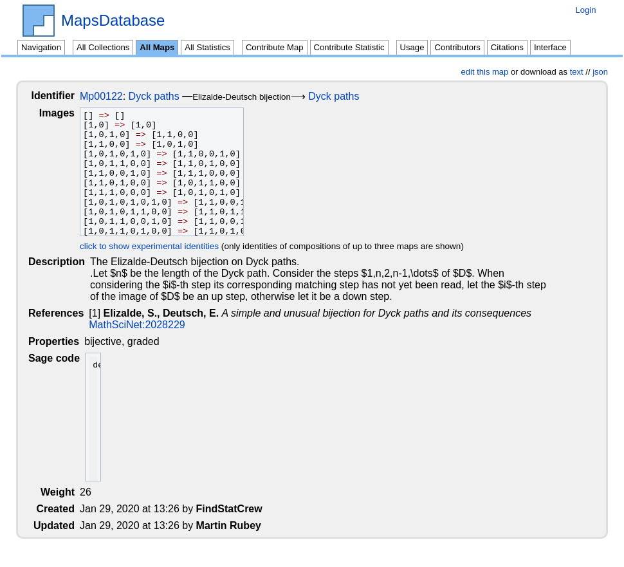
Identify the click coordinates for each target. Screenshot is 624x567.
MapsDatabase (113, 20)
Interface (550, 47)
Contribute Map (275, 47)
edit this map (485, 72)
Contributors (457, 47)
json (600, 72)
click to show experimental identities (159, 246)
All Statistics (207, 47)
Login (585, 10)
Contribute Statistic (349, 47)
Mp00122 (111, 96)
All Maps (157, 47)
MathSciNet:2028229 (138, 324)
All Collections (103, 47)
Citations (507, 47)
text (576, 72)
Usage (412, 47)
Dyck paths (164, 96)
